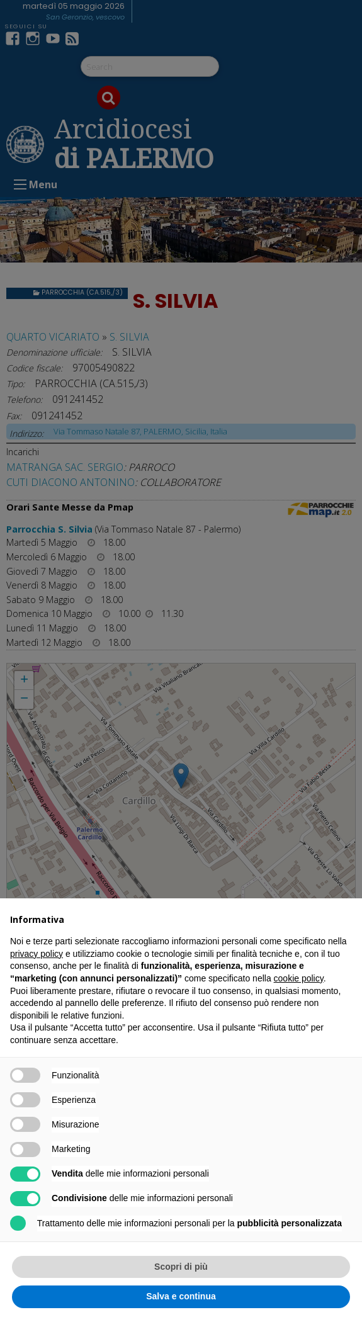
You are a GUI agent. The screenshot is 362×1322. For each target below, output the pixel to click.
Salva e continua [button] (180, 1296)
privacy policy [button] (36, 954)
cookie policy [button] (299, 978)
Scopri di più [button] (181, 1267)
